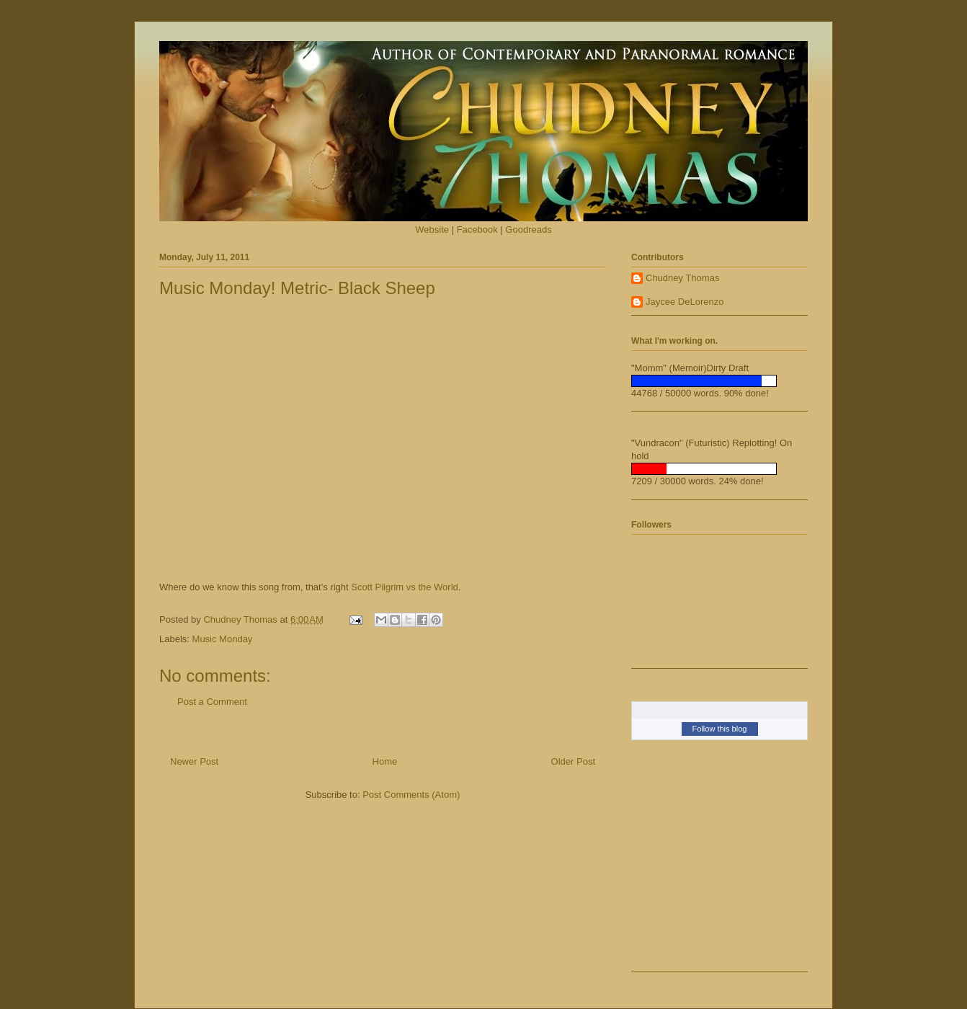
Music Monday (222, 639)
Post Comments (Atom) (411, 794)
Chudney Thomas (682, 277)
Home (385, 761)
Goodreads (528, 229)
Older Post (573, 761)
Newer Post (194, 761)
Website (432, 229)
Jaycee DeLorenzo (684, 301)
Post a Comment (212, 701)
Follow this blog (719, 728)
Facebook (477, 229)
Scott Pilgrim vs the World (404, 587)
